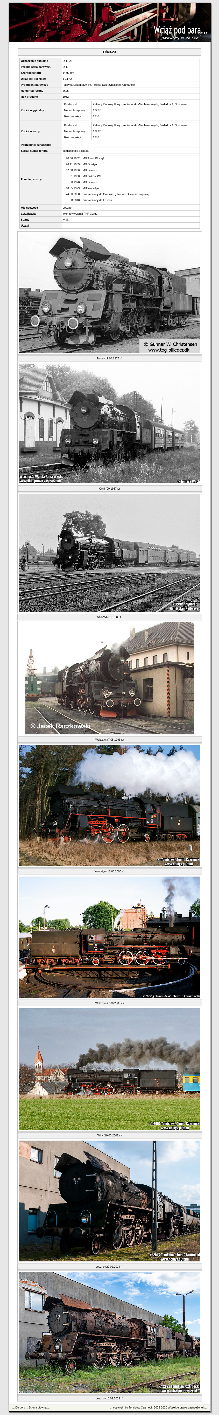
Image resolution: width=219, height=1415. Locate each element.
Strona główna (37, 1407)
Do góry (20, 1407)
